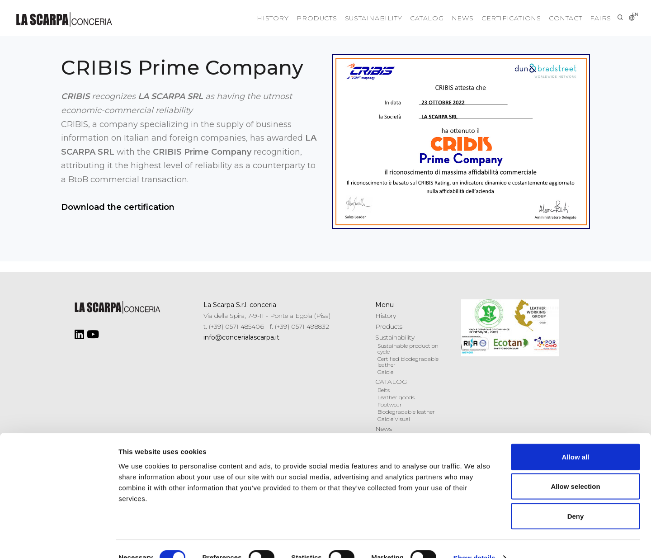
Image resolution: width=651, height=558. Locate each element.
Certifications (497, 18)
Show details (474, 540)
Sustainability (343, 18)
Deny (575, 498)
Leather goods (396, 397)
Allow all (576, 439)
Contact (557, 18)
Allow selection (575, 469)
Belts (383, 390)
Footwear (389, 404)
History (231, 18)
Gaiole (385, 372)
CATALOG (402, 18)
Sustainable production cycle (408, 348)
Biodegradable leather (406, 411)
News (443, 18)
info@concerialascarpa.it (241, 337)
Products (281, 18)
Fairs (598, 18)
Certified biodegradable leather (408, 361)
